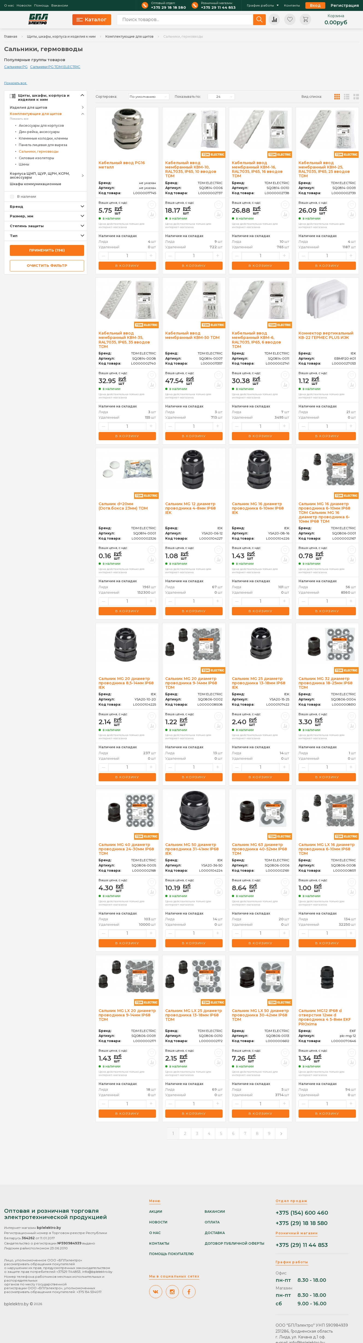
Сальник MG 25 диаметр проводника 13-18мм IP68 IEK (258, 683)
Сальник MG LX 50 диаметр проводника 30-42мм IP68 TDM (260, 1015)
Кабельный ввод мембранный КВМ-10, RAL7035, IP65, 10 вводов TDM (190, 169)
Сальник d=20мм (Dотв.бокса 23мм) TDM (123, 506)
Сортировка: (106, 97)
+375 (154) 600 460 (302, 1213)
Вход (315, 5)
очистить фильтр (47, 265)
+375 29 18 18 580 (168, 7)
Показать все (19, 118)
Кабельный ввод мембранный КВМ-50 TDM (192, 335)
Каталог (91, 20)
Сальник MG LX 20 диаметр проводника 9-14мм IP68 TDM (127, 1015)
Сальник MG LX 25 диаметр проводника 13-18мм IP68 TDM (193, 1015)
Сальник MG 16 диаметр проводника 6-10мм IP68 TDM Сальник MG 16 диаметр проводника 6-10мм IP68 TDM (324, 512)
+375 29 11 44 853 (218, 7)
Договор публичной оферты (234, 1244)
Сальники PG (16, 66)
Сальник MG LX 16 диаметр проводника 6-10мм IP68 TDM (327, 849)
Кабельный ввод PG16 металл (122, 165)
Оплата (212, 1222)
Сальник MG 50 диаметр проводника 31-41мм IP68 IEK (192, 849)
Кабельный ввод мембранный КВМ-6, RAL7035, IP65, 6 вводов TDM (256, 339)
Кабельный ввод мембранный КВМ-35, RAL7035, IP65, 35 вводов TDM (124, 339)
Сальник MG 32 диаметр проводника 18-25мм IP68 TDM (326, 683)
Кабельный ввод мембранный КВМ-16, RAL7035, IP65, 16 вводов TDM (257, 169)
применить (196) (47, 250)
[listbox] (148, 96)
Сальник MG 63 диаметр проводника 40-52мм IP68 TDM (259, 849)
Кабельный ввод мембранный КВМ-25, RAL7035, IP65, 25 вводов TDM (324, 169)
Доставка (215, 1233)
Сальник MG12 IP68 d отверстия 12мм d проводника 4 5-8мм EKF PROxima (325, 1017)
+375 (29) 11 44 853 (302, 1245)
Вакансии (59, 5)
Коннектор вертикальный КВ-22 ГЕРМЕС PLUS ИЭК (326, 335)
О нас (9, 5)
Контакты (292, 5)
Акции (155, 1212)
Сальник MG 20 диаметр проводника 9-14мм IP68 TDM (191, 683)
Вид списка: (312, 97)
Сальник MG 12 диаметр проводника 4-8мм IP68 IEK (190, 508)
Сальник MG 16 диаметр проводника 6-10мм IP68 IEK (258, 508)
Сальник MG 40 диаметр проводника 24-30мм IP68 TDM (126, 849)
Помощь (41, 5)
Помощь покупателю (171, 1254)
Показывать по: (188, 97)
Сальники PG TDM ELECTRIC (55, 66)
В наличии (26, 196)
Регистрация (345, 5)
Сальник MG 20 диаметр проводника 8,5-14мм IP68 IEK (126, 683)
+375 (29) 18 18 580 (301, 1223)
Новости (24, 5)
